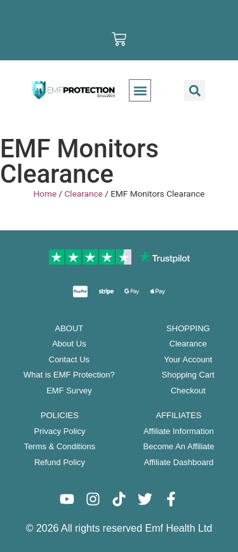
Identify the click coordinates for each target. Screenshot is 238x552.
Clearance (83, 193)
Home (45, 193)
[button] (140, 90)
